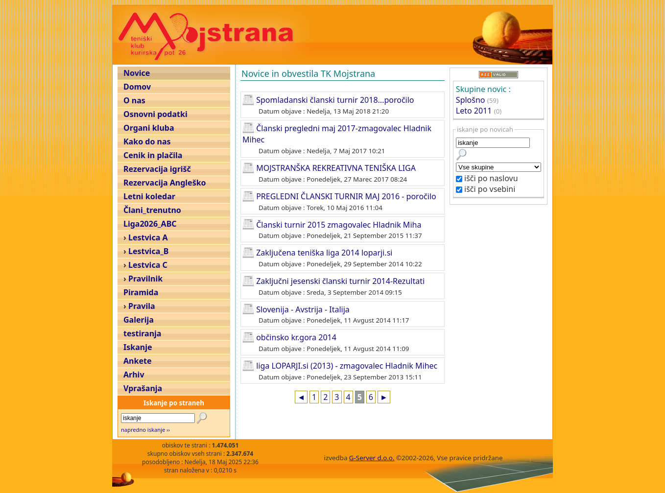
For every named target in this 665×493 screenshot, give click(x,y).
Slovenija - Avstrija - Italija (303, 309)
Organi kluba (148, 127)
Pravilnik (145, 278)
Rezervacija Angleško (164, 182)
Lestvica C (147, 264)
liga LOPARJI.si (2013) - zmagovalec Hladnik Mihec (346, 365)
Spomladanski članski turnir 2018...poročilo (335, 99)
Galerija (138, 319)
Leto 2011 (474, 110)
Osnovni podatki (155, 114)
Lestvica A (147, 237)
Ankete (137, 360)
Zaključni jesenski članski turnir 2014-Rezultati (340, 281)
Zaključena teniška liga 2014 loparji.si (324, 252)
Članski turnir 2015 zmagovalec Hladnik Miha (338, 224)
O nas (134, 100)
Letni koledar (149, 196)
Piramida (140, 292)
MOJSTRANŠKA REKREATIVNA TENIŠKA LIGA (336, 168)
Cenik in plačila (152, 155)
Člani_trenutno (152, 210)
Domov (137, 86)
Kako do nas (147, 141)
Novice (136, 73)
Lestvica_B (148, 251)
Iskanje (137, 347)
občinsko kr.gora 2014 (296, 337)
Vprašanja (142, 388)
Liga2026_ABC (150, 223)
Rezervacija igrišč (157, 169)
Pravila (141, 306)
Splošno (470, 99)
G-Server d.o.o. (372, 457)
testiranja (142, 333)
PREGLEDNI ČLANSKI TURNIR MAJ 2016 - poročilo (346, 196)
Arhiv (133, 374)
